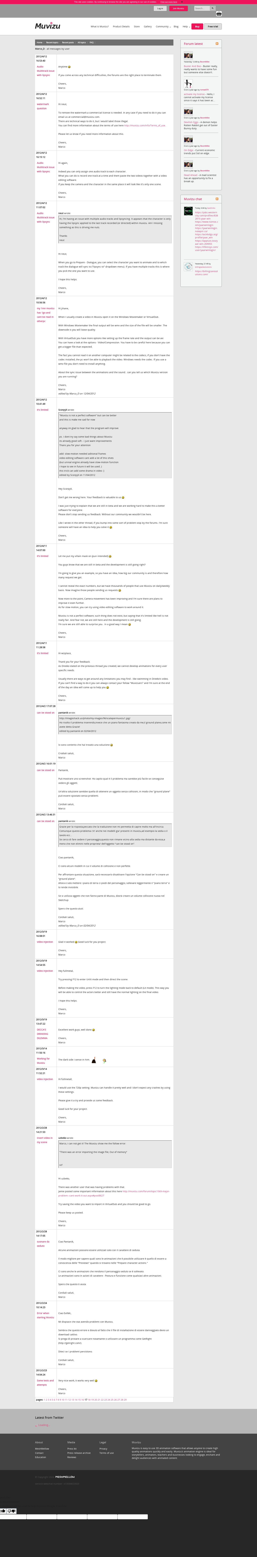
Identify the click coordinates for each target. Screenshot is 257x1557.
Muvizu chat (193, 199)
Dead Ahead (191, 175)
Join (178, 8)
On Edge (189, 150)
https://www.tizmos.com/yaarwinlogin (206, 223)
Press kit (72, 1448)
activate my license (194, 94)
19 (92, 1399)
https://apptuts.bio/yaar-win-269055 (206, 242)
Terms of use (106, 1452)
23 (105, 1399)
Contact (39, 1452)
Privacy (103, 1448)
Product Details (121, 26)
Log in (160, 8)
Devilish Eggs (191, 122)
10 (63, 1399)
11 (66, 1399)
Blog (176, 26)
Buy (197, 26)
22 (102, 1399)
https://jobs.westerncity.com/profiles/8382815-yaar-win (206, 215)
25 (112, 1399)
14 (76, 1399)
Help (185, 26)
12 (69, 1399)
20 (95, 1399)
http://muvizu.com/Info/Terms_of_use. (145, 125)
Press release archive (79, 1452)
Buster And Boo (193, 66)
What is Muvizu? (100, 26)
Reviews (71, 1457)
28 (122, 1399)
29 (125, 1399)
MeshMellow (42, 1448)
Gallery (148, 26)
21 (99, 1399)
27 (118, 1399)
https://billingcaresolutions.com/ (206, 273)
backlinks (211, 208)
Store (137, 26)
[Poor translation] (11, 1511)
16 (82, 1399)
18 (89, 1399)
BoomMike (204, 62)
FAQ (91, 42)
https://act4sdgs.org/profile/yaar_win (206, 236)
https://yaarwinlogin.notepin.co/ (206, 230)
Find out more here (168, 2)
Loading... (42, 1425)
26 (115, 1399)
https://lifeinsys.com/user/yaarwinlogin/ (206, 248)
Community (162, 26)
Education (40, 1457)
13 (72, 1399)
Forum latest (193, 44)
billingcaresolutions (203, 267)
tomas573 (204, 90)
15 (79, 1399)
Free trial (213, 26)
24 (109, 1399)
